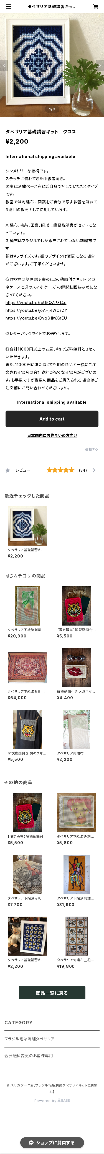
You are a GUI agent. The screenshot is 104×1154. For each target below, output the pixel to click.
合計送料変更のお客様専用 (28, 1055)
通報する (91, 449)
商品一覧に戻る (52, 993)
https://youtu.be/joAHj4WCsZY (36, 310)
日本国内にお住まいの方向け (52, 435)
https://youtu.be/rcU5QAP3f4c (36, 302)
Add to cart (52, 419)
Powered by (52, 1101)
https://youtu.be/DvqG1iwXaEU (36, 318)
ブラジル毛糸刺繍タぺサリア (29, 1038)
